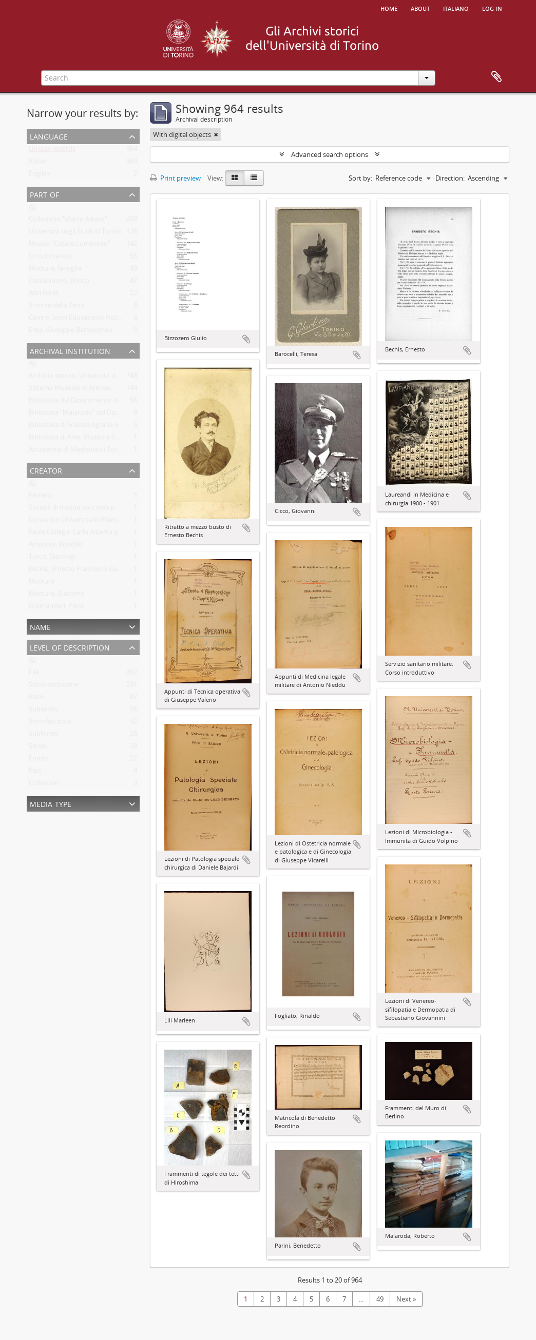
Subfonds (43, 735)
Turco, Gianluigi (52, 558)
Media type (50, 803)
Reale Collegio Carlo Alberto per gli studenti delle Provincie (117, 534)
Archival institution (70, 350)
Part (35, 772)
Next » (406, 1299)
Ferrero (40, 497)
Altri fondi (44, 295)
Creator (46, 470)
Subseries (43, 711)
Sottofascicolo (50, 723)
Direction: (450, 178)
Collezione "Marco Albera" (68, 221)
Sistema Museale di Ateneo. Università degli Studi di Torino (118, 390)
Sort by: (360, 178)
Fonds (38, 760)
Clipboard (496, 77)
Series (38, 748)
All (32, 208)
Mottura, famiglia (55, 270)
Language (49, 136)
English (39, 175)
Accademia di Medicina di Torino (78, 451)
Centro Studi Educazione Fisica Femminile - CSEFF (104, 319)
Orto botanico (50, 258)
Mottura (41, 583)
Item (36, 698)
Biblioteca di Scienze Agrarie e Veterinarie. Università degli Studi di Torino (139, 426)
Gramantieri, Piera (56, 608)
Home (388, 7)
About (420, 7)
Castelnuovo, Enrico (59, 282)
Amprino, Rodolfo (56, 546)
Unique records (52, 150)
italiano (456, 7)
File (34, 674)
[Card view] (234, 178)
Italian (38, 163)
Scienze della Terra (57, 307)
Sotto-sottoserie (54, 686)
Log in (492, 7)
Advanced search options (330, 154)
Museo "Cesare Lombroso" (69, 245)
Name (40, 626)
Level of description (70, 647)
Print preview (175, 178)
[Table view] (254, 178)
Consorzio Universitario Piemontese (83, 521)
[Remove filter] (216, 134)
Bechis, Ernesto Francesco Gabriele (81, 571)
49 (380, 1299)
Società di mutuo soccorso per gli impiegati (94, 509)
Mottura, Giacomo (57, 595)
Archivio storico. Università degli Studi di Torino (100, 377)
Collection (44, 785)
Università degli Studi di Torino (75, 233)
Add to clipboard (246, 339)
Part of (44, 194)
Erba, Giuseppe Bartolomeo (70, 332)
